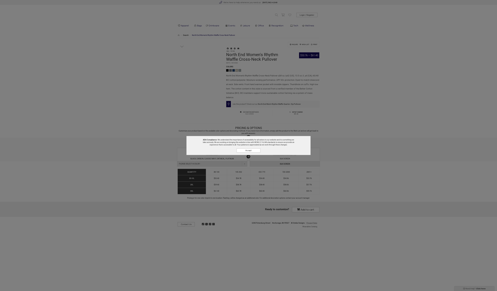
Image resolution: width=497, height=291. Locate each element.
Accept (248, 150)
